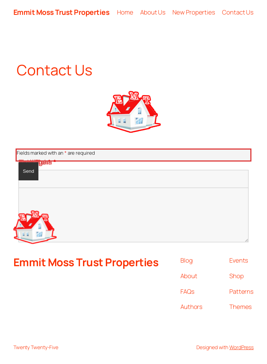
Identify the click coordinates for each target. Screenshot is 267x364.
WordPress (241, 347)
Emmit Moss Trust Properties (61, 12)
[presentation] (73, 184)
